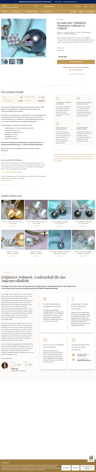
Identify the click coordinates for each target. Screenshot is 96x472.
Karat (4, 97)
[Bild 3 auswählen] (20, 61)
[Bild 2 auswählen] (12, 61)
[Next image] (44, 38)
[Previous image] (2, 38)
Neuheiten (73, 11)
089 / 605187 (58, 1)
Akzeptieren (66, 467)
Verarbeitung (28, 100)
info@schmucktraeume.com (70, 1)
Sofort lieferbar (90, 11)
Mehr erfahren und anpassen (87, 467)
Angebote (81, 11)
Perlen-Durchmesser (30, 97)
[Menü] (93, 456)
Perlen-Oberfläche (7, 100)
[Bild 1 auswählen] (4, 61)
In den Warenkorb (75, 62)
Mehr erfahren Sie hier (6, 180)
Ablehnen (75, 467)
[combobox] (76, 57)
